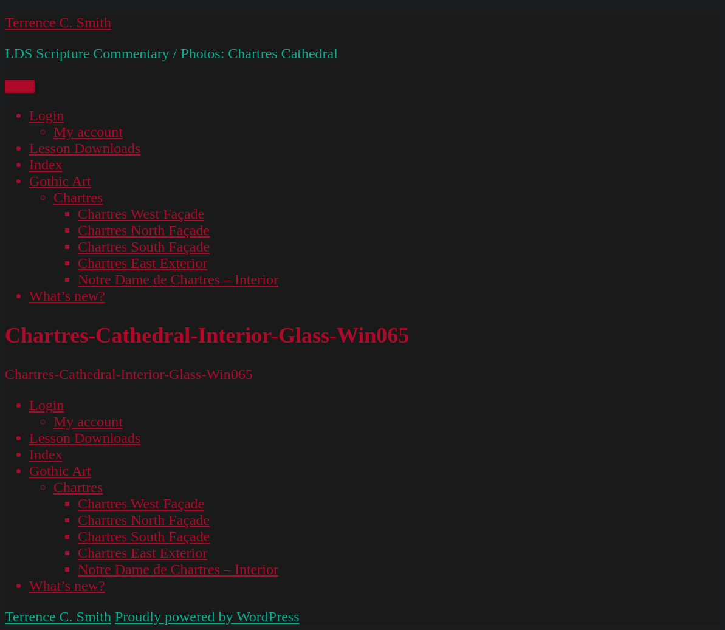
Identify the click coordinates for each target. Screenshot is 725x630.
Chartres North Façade (144, 230)
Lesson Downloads (84, 148)
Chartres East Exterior (142, 263)
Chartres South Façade (144, 247)
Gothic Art (60, 181)
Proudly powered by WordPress (207, 617)
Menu (20, 86)
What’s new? (67, 296)
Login (46, 115)
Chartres (78, 197)
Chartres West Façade (141, 214)
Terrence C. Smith (58, 22)
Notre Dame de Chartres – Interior (178, 279)
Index (46, 165)
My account (88, 132)
